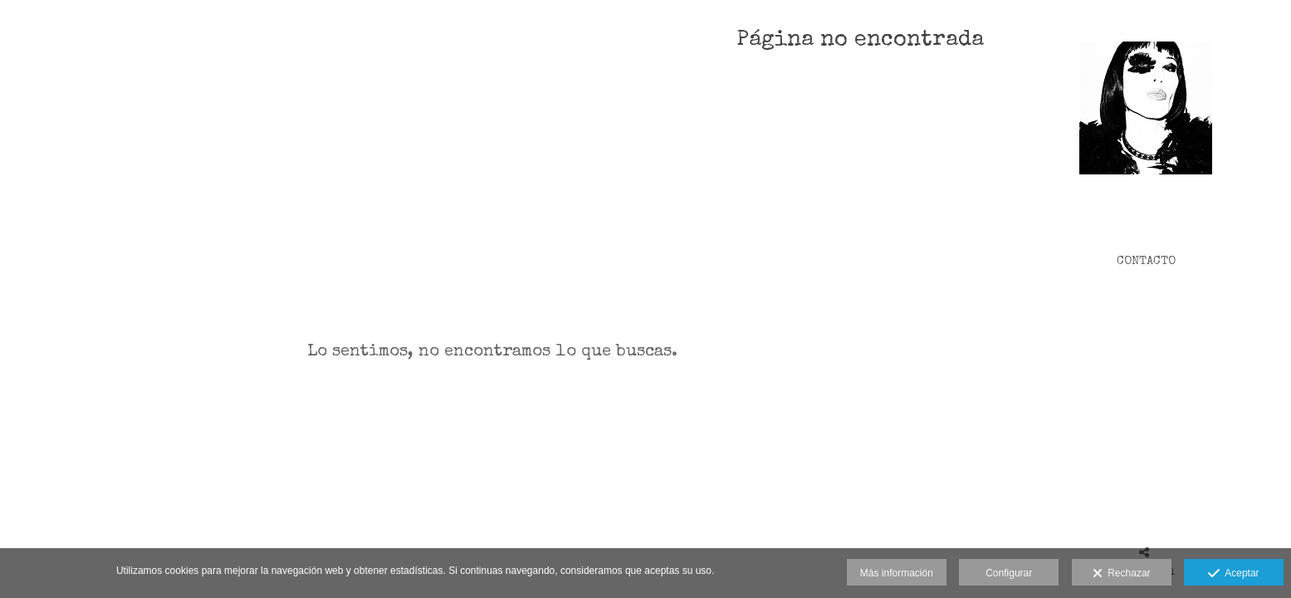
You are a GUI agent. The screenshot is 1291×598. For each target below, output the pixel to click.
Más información (896, 573)
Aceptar (1233, 574)
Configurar (1008, 573)
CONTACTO (1146, 261)
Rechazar (1122, 574)
